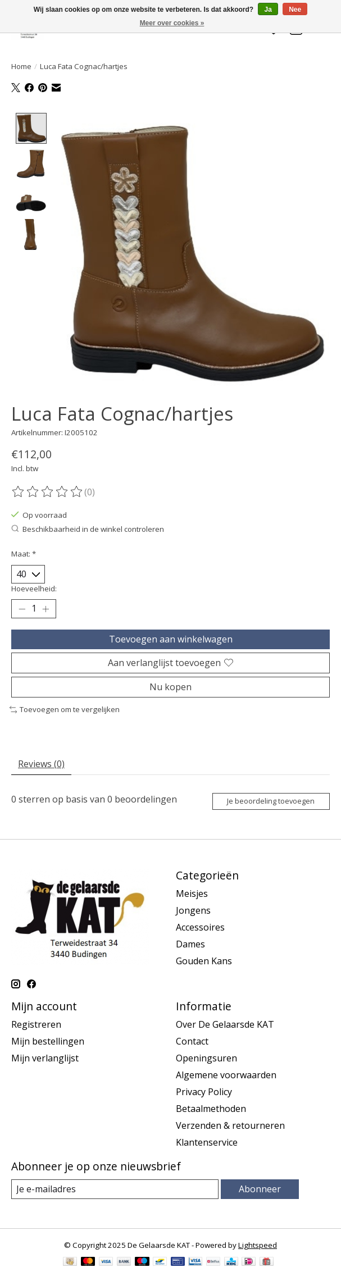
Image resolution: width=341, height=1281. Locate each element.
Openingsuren (206, 1057)
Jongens (193, 910)
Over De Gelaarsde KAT (225, 1024)
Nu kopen (170, 687)
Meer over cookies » (172, 23)
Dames (190, 943)
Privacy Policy (204, 1091)
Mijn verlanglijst (45, 1057)
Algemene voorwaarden (226, 1074)
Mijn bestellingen (47, 1040)
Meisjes (192, 893)
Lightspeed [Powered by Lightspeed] (257, 1244)
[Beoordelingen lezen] (47, 492)
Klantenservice (207, 1142)
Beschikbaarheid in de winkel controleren (87, 528)
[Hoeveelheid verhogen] (45, 608)
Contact (192, 1040)
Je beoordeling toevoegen (271, 801)
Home (21, 66)
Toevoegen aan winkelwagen (171, 638)
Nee (295, 9)
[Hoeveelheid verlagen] (22, 608)
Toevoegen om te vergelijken (65, 709)
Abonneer (260, 1188)
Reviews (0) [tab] (41, 763)
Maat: (23, 554)
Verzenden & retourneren (230, 1125)
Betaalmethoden (211, 1108)
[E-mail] (115, 1188)
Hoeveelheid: (34, 588)
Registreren (36, 1024)
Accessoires (200, 926)
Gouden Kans (204, 960)
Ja (267, 9)
